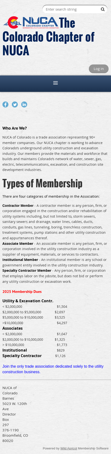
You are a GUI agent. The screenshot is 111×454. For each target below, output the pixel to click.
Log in (99, 68)
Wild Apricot (68, 448)
